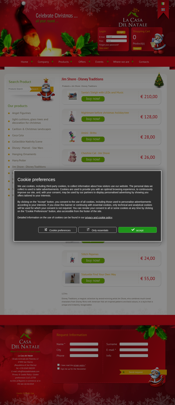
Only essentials (97, 230)
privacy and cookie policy (98, 217)
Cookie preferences (57, 230)
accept (137, 230)
